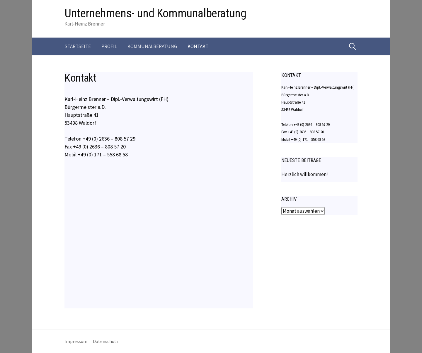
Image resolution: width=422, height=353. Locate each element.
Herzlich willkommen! (304, 174)
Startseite (77, 46)
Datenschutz (106, 341)
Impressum (75, 341)
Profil (109, 46)
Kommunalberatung (152, 46)
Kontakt (198, 46)
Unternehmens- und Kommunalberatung (155, 13)
